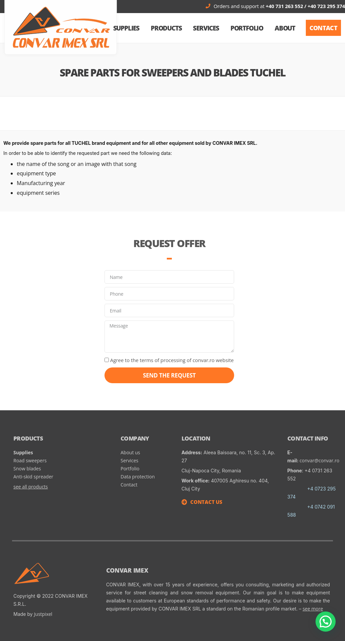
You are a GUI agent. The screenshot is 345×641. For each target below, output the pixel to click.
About (285, 28)
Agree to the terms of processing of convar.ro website (172, 360)
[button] (323, 28)
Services (206, 28)
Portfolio (246, 28)
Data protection (138, 476)
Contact (129, 484)
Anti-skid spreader (33, 476)
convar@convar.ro (319, 460)
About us (130, 452)
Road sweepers (30, 460)
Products (166, 28)
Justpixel (43, 614)
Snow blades (27, 468)
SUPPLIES (126, 28)
